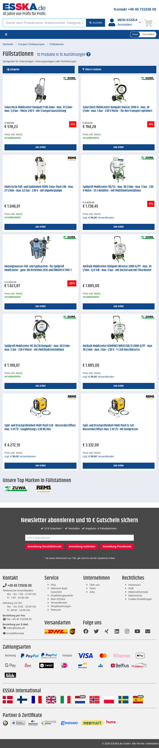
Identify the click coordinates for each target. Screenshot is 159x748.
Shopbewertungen (61, 606)
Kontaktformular (13, 633)
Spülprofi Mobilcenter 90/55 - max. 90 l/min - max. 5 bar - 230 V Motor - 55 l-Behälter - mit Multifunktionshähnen (118, 188)
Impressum (134, 584)
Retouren (56, 609)
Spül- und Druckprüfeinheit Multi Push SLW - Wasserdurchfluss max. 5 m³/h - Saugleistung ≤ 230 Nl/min (40, 427)
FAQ (53, 584)
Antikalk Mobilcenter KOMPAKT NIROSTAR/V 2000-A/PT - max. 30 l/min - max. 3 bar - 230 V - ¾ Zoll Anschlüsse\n (118, 348)
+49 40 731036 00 (17, 586)
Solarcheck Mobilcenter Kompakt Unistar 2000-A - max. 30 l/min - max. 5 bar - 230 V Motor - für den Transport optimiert (117, 109)
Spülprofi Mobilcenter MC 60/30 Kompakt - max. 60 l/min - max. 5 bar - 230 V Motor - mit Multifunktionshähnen (37, 348)
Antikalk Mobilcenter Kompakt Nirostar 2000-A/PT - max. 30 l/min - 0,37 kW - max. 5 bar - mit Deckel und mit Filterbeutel (117, 268)
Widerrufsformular (138, 592)
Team (93, 588)
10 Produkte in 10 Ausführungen (64, 54)
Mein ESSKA (58, 599)
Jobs (92, 592)
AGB (131, 588)
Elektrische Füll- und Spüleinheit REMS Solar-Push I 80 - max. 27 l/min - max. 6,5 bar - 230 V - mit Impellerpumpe (39, 188)
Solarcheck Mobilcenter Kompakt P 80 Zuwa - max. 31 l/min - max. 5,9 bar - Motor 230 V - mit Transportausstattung (38, 109)
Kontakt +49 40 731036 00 (135, 9)
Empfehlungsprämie (62, 595)
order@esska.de (14, 628)
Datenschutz (135, 595)
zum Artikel (40, 147)
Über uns (95, 584)
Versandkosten (59, 602)
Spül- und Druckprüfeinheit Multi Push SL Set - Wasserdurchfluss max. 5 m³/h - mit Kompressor (110, 427)
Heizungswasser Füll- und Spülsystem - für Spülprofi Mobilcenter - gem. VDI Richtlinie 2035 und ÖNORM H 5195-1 (37, 268)
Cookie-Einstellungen (140, 599)
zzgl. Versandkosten (98, 217)
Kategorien (12, 70)
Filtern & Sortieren (91, 70)
